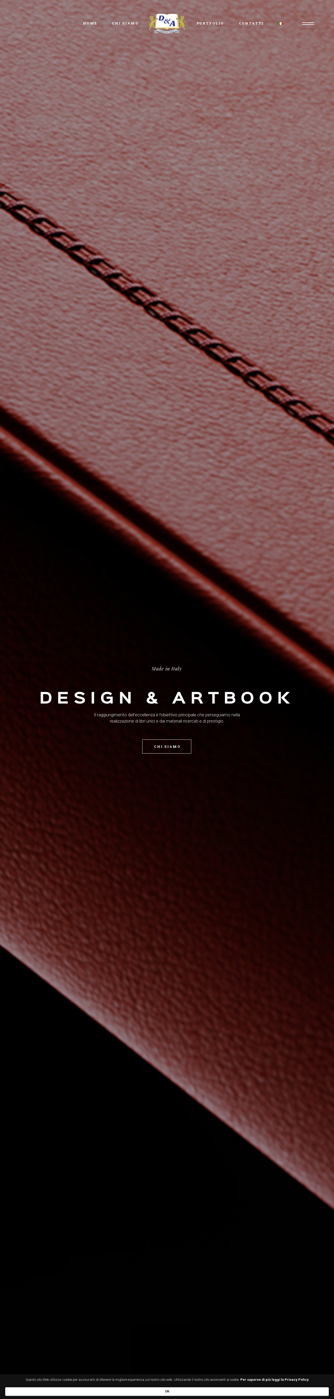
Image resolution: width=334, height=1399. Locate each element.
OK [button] (277, 1389)
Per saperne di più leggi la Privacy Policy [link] (84, 1391)
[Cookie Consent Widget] (167, 1389)
